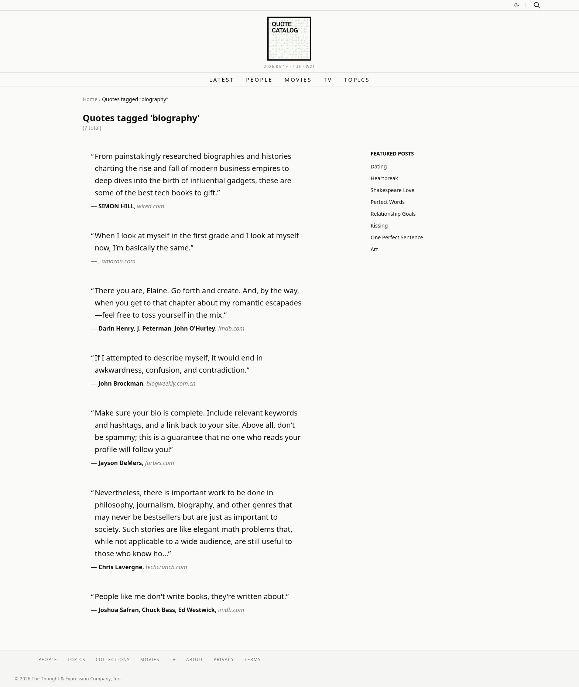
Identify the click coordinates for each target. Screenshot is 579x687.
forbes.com (159, 463)
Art (374, 249)
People (259, 79)
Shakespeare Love (392, 190)
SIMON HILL (116, 206)
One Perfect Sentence (397, 237)
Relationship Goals (393, 213)
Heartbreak (384, 178)
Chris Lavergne (121, 567)
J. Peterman (154, 328)
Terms (252, 659)
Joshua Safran (119, 610)
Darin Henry (116, 328)
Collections (113, 659)
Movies (298, 79)
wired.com (150, 206)
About (194, 659)
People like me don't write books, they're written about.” (192, 596)
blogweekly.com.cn (171, 383)
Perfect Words (388, 201)
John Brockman (121, 383)
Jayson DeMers (120, 463)
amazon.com (119, 261)
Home (90, 99)
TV (327, 79)
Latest (221, 79)
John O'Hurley (194, 328)
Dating (379, 166)
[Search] (537, 5)
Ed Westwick (196, 610)
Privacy (223, 659)
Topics (357, 79)
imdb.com (231, 328)
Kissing (379, 225)
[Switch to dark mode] (516, 5)
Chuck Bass (158, 610)
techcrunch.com (166, 567)
